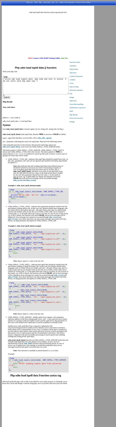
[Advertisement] (48, 33)
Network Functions (84, 118)
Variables (80, 66)
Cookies (80, 80)
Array (79, 83)
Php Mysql (81, 115)
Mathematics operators (85, 108)
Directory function (83, 90)
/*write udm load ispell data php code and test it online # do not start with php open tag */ (40, 87)
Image (79, 97)
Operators (80, 73)
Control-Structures (83, 76)
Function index (82, 62)
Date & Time (82, 87)
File (78, 94)
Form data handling (84, 104)
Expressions (81, 69)
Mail (79, 111)
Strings (79, 122)
